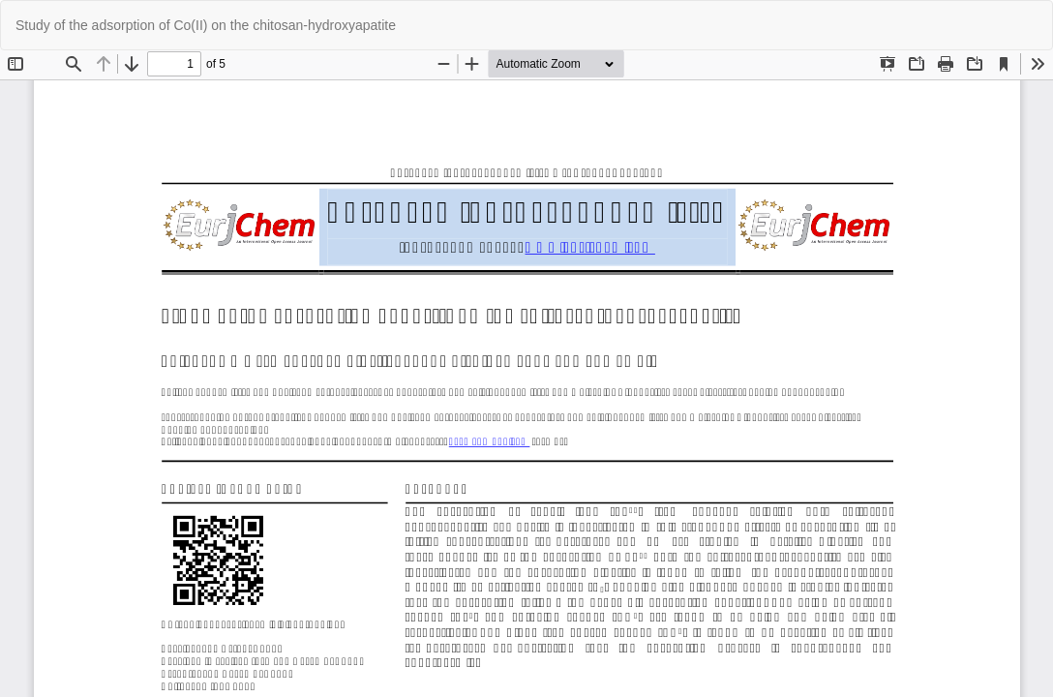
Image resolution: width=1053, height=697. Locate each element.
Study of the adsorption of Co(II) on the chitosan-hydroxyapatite (205, 25)
